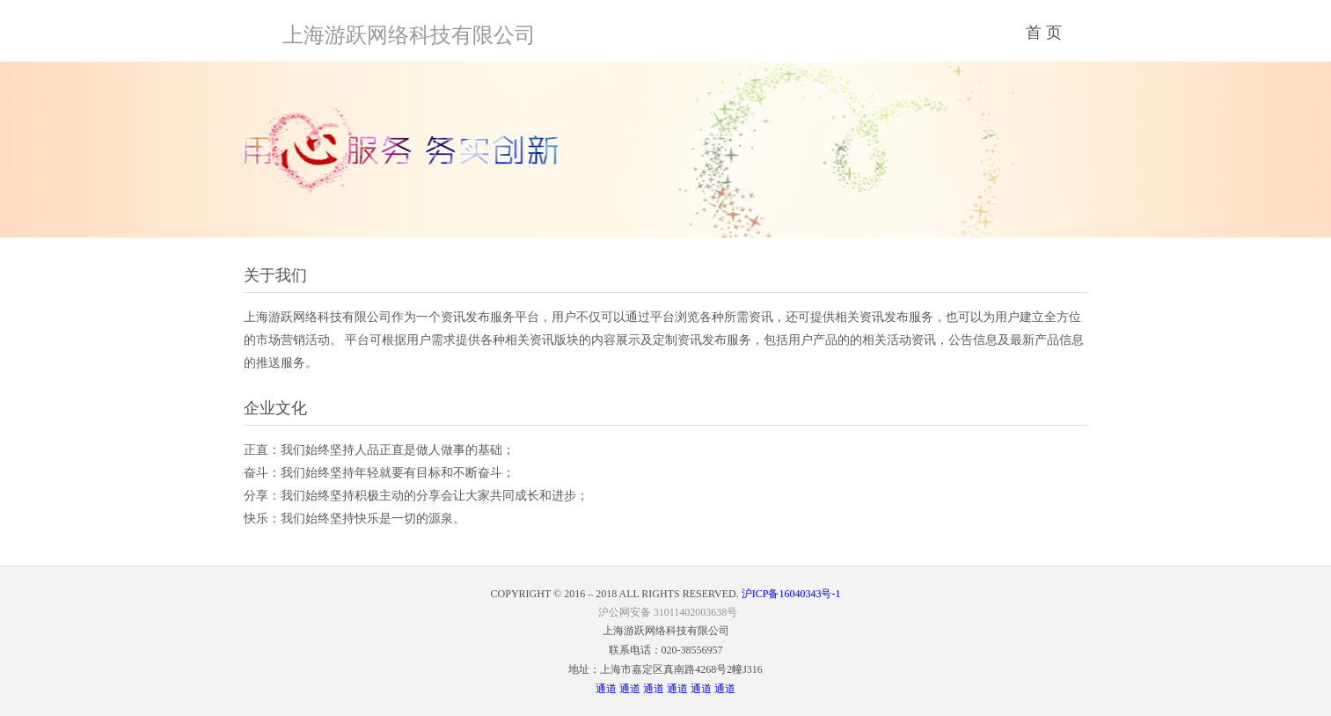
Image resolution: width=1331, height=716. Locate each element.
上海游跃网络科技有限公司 (409, 35)
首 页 (1044, 32)
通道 (606, 689)
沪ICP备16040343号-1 (790, 594)
